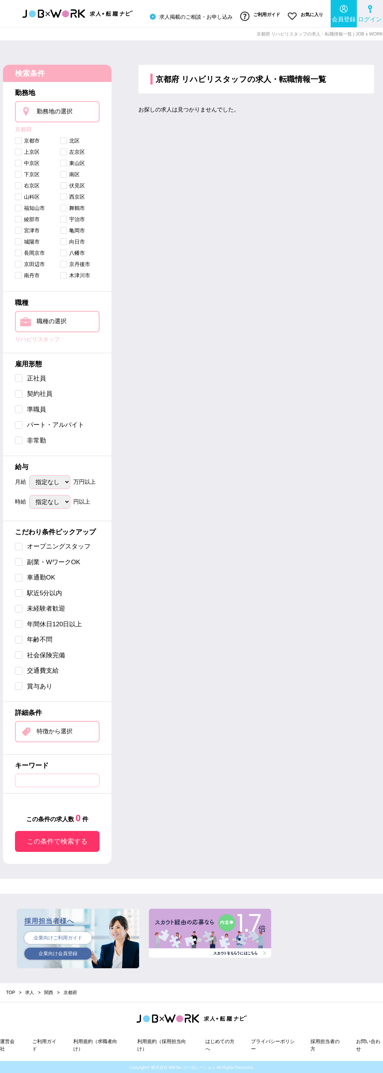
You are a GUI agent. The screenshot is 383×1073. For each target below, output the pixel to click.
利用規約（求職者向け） (95, 1044)
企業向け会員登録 (58, 953)
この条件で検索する (57, 840)
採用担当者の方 (325, 1044)
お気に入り (305, 16)
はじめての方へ (220, 1044)
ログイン (370, 13)
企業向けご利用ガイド (58, 937)
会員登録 (344, 13)
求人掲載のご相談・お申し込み (190, 16)
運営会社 (7, 1044)
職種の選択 (52, 320)
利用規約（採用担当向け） (161, 1044)
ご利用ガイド (260, 16)
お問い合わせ (368, 1044)
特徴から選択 (55, 730)
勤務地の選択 (55, 110)
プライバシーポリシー (273, 1044)
